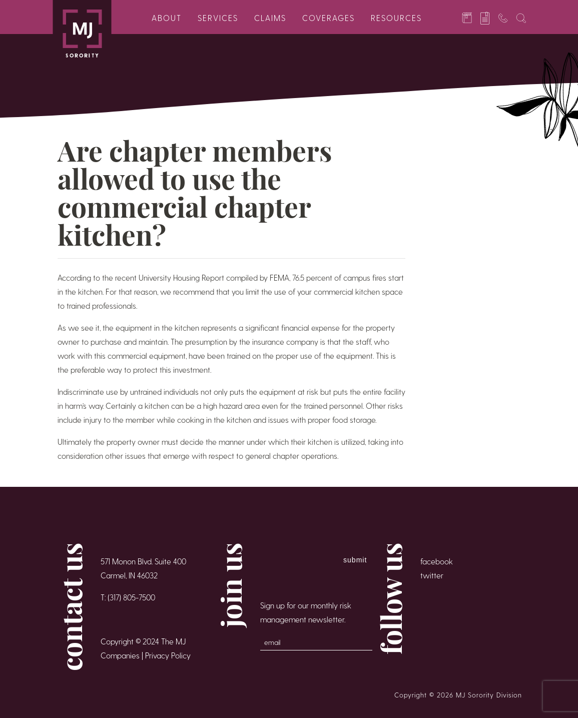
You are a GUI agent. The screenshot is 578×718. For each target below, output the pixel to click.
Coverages (328, 18)
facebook (436, 561)
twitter (431, 575)
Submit (355, 560)
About (167, 18)
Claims (270, 18)
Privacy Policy (168, 655)
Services (218, 18)
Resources (396, 18)
